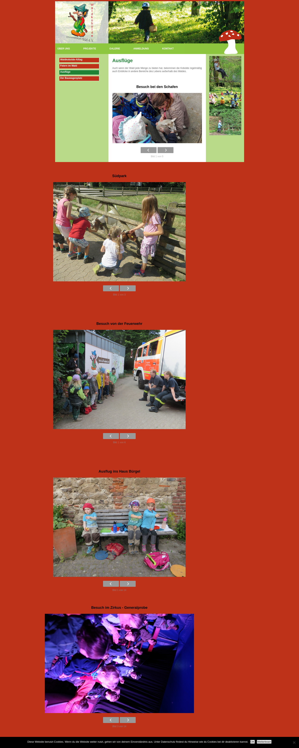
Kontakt (168, 48)
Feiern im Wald (68, 65)
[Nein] (294, 742)
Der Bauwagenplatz (71, 78)
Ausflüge (65, 71)
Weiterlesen (264, 741)
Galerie (114, 48)
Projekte (89, 48)
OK (252, 741)
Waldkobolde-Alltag (71, 59)
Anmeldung (141, 48)
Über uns (63, 48)
